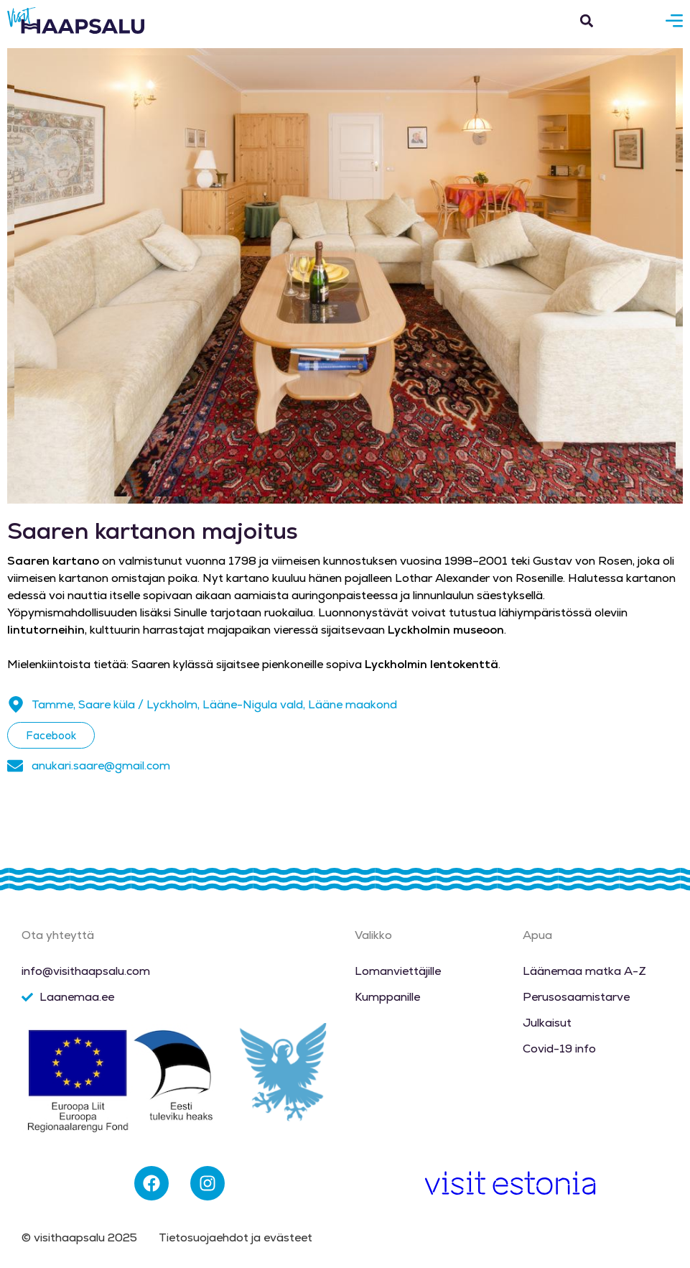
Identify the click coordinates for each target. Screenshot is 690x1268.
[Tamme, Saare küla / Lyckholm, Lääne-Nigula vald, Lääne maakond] (15, 704)
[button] (586, 20)
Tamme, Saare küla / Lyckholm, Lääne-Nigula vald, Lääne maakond (214, 704)
